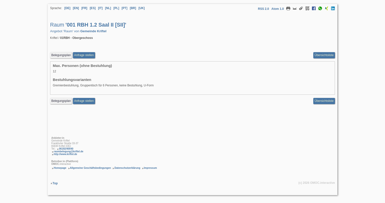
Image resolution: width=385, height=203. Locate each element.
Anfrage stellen (84, 101)
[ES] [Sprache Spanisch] (93, 8)
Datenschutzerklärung (127, 168)
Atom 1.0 (277, 9)
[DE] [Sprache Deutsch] (67, 8)
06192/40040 (66, 148)
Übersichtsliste (324, 55)
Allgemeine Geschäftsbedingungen (90, 168)
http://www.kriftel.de (65, 154)
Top (55, 183)
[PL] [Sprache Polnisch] (116, 8)
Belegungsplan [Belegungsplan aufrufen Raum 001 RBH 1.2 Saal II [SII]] (61, 55)
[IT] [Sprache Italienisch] (100, 8)
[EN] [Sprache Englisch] (76, 8)
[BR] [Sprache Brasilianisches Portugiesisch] (133, 8)
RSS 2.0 (263, 9)
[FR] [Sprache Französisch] (84, 8)
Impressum (150, 168)
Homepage (60, 168)
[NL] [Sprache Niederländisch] (108, 8)
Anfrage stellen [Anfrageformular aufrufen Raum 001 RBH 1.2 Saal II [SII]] (84, 55)
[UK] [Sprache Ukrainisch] (141, 8)
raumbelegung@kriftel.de (68, 151)
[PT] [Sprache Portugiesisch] (124, 8)
